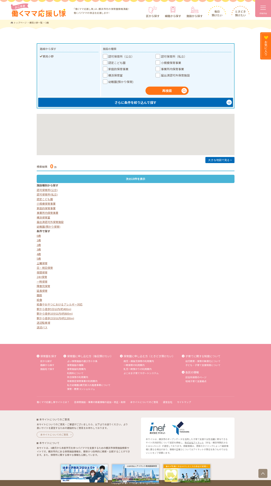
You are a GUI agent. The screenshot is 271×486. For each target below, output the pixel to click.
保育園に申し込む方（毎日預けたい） (90, 356)
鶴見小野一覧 (35, 22)
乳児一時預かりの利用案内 (138, 369)
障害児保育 (43, 286)
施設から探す (194, 16)
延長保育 (42, 291)
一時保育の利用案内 (134, 365)
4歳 (39, 254)
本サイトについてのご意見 (144, 402)
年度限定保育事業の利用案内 (82, 381)
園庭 (39, 295)
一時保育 (42, 281)
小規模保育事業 (46, 203)
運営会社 (167, 402)
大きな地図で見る (219, 160)
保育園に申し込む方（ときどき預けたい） (149, 356)
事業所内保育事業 (47, 213)
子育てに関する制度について (202, 356)
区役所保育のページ (195, 377)
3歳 (39, 249)
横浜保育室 (43, 217)
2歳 (39, 245)
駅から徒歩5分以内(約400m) (54, 309)
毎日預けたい (217, 13)
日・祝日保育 (45, 268)
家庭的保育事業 (46, 208)
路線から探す (47, 365)
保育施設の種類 (75, 365)
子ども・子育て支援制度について (202, 365)
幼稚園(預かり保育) (48, 226)
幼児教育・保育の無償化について (202, 361)
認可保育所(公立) (47, 190)
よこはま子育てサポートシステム (141, 373)
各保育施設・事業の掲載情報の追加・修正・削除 (100, 402)
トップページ (20, 22)
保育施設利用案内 (76, 369)
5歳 (39, 258)
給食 (39, 300)
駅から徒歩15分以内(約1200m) (55, 318)
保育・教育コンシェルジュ (81, 389)
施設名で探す (47, 369)
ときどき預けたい (240, 13)
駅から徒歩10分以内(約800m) (55, 313)
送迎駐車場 (43, 323)
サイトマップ (184, 402)
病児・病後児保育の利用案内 (139, 361)
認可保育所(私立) (47, 194)
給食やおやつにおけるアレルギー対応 (60, 304)
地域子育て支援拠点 (195, 381)
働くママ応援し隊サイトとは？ (53, 402)
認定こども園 (45, 199)
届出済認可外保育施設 (50, 222)
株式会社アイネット (194, 442)
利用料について (75, 373)
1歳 (39, 240)
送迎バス (42, 327)
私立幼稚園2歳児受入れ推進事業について (88, 385)
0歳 (39, 236)
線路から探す (173, 16)
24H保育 (42, 277)
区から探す (153, 16)
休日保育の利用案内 (77, 377)
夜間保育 (42, 272)
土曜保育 (42, 263)
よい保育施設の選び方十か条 (82, 361)
